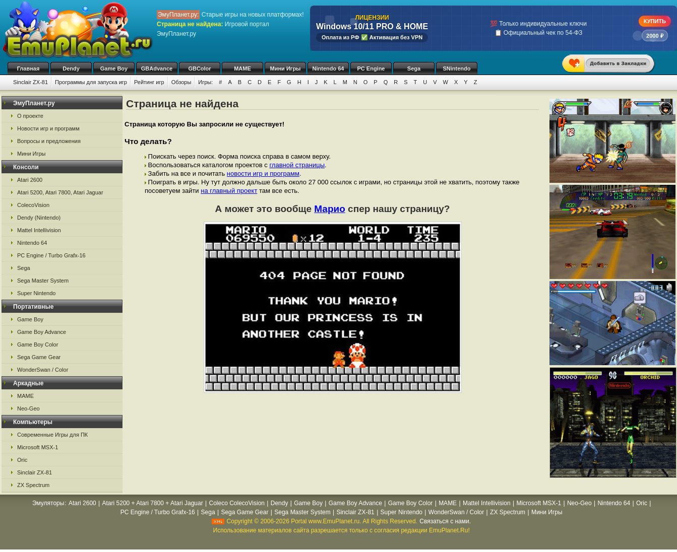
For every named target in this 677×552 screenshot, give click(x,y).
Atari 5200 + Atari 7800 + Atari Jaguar (152, 503)
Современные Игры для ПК (52, 435)
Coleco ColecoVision (237, 503)
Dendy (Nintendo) (38, 218)
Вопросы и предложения (49, 141)
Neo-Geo (28, 408)
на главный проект (229, 190)
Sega (413, 68)
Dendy (71, 68)
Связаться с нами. (445, 521)
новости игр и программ (263, 173)
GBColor (199, 68)
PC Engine (371, 68)
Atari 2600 (29, 180)
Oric (22, 460)
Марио (329, 208)
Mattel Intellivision (39, 230)
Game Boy (114, 68)
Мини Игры (285, 68)
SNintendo (457, 68)
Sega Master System (43, 281)
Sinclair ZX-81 (30, 82)
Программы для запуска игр (91, 82)
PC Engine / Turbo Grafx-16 (51, 255)
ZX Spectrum (33, 485)
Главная (28, 68)
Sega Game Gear (38, 357)
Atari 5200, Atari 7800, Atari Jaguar (60, 192)
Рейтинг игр (149, 82)
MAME (242, 68)
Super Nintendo (36, 293)
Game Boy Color (37, 344)
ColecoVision (33, 205)
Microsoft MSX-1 (37, 447)
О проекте (30, 116)
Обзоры (181, 82)
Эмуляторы (48, 503)
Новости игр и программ (48, 128)
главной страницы (297, 165)
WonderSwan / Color (42, 370)
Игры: (205, 82)
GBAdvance (156, 68)
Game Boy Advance (41, 332)
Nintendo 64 (328, 68)
